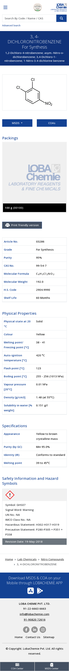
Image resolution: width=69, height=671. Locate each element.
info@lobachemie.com (34, 614)
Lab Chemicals (27, 559)
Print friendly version (22, 225)
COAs (51, 123)
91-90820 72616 (34, 619)
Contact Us (33, 637)
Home (9, 559)
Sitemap (48, 637)
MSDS (16, 123)
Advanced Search (11, 25)
